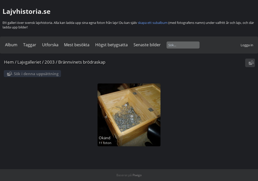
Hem (9, 62)
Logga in (247, 45)
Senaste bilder (147, 45)
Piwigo (137, 175)
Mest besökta (76, 45)
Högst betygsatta (111, 45)
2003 (50, 62)
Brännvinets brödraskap (81, 62)
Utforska (50, 45)
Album (11, 45)
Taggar (29, 45)
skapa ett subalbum (153, 22)
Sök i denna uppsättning (36, 73)
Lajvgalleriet (29, 62)
